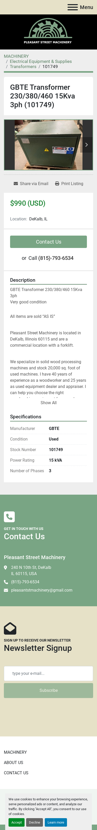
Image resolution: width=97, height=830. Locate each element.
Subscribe (49, 690)
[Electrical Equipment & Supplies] (41, 61)
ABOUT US (13, 762)
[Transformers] (23, 66)
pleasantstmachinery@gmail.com (41, 590)
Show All (49, 402)
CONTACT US (16, 772)
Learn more (56, 822)
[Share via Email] (31, 184)
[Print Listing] (69, 184)
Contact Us (48, 242)
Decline (34, 822)
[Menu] (73, 7)
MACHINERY (15, 752)
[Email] (48, 673)
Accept (16, 822)
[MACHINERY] (16, 56)
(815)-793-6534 (55, 258)
